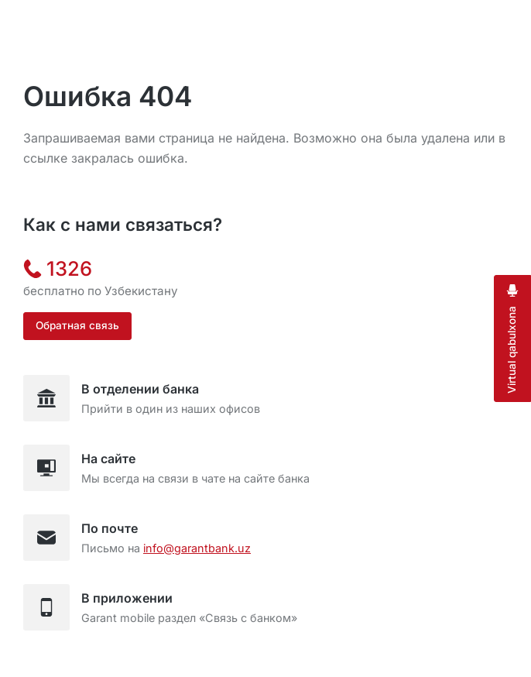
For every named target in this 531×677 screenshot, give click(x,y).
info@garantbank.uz (197, 548)
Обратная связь (77, 325)
